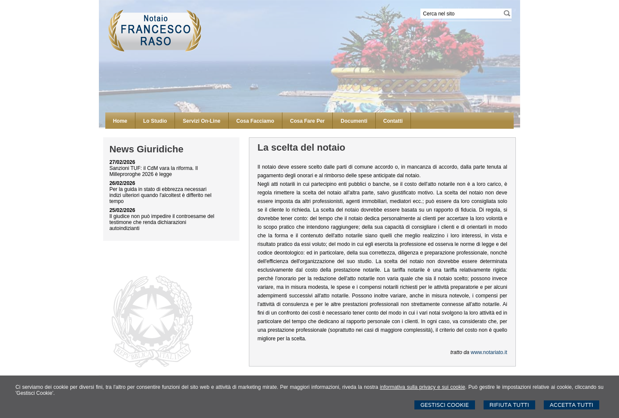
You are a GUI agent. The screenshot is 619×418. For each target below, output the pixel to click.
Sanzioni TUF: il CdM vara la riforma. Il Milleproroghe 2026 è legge (153, 171)
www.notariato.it (489, 352)
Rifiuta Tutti (509, 405)
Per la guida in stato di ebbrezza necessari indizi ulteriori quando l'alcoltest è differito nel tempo (160, 195)
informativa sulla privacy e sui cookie (422, 387)
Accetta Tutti (571, 405)
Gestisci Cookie (444, 405)
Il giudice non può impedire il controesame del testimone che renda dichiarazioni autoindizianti (161, 222)
